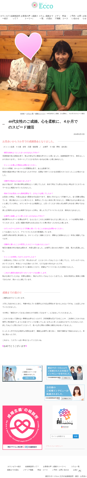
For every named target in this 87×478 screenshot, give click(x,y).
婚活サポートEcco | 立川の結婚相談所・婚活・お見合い (66, 476)
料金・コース (65, 17)
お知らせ (84, 17)
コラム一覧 (41, 17)
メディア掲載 (57, 17)
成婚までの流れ (49, 17)
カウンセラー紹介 (5, 17)
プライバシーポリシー (54, 446)
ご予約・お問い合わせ (75, 17)
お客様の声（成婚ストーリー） (29, 17)
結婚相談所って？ (15, 17)
